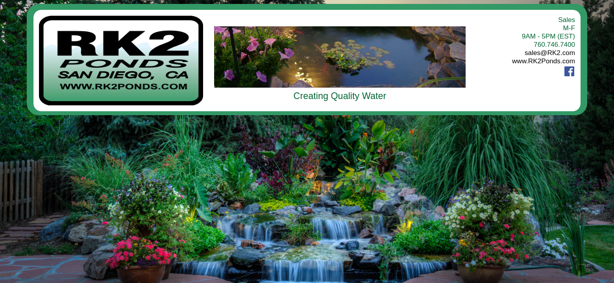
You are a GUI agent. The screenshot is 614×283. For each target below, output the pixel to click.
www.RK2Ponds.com (543, 61)
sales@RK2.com (550, 53)
